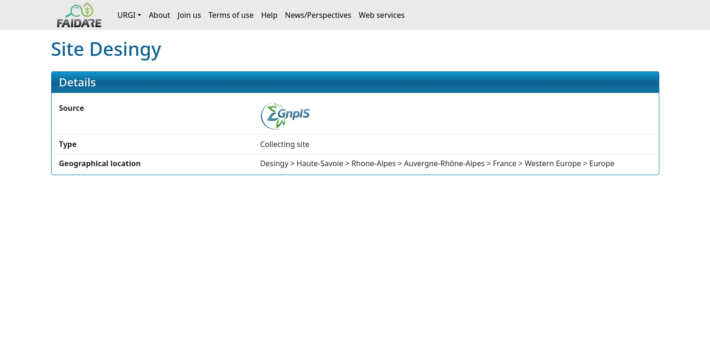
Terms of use (230, 15)
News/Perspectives (318, 15)
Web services (382, 15)
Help (269, 15)
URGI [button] (126, 15)
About (159, 15)
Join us (189, 15)
